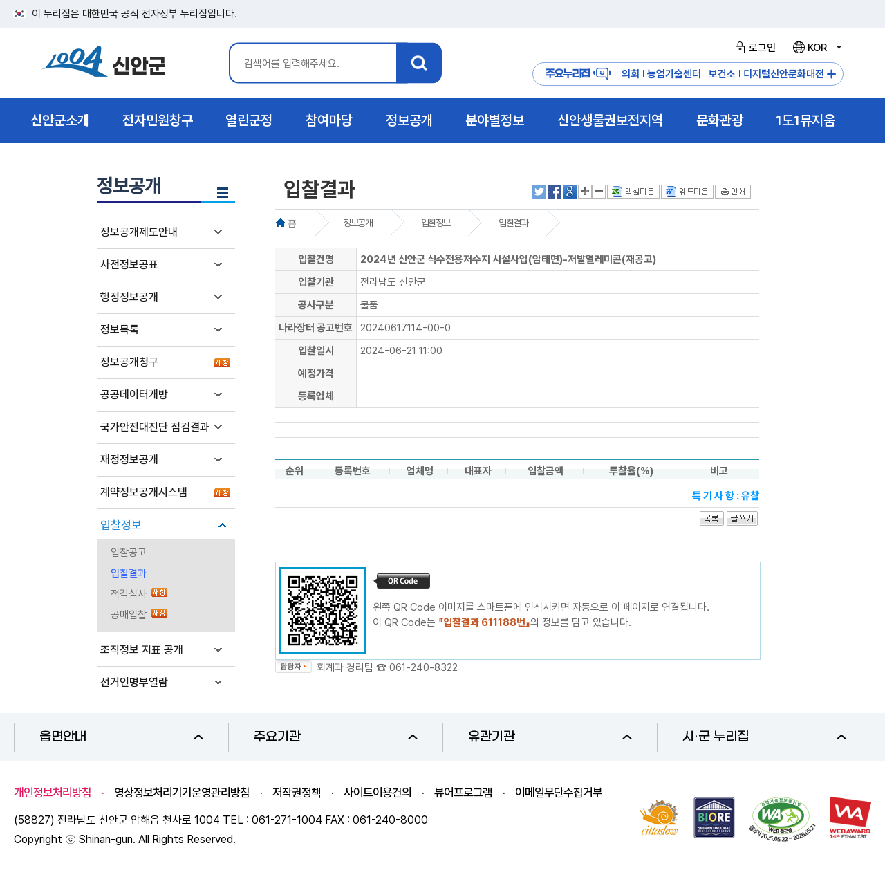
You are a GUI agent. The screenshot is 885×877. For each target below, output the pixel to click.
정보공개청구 (129, 362)
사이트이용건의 (377, 793)
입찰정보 (121, 525)
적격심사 (129, 594)
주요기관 (336, 737)
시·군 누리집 (764, 737)
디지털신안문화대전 (783, 74)
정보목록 (119, 329)
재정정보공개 (129, 459)
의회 (631, 74)
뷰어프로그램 (463, 793)
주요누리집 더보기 (831, 74)
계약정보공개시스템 (143, 492)
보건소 (722, 74)
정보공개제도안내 (139, 232)
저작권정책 (296, 793)
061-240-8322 (423, 667)
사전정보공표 (129, 264)
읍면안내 (121, 737)
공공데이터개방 (134, 394)
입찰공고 (129, 552)
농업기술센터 (674, 74)
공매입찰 (129, 615)
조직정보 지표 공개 (141, 649)
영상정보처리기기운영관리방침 (182, 793)
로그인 (753, 47)
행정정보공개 (129, 297)
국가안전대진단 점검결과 (154, 427)
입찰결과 (129, 573)
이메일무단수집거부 (558, 793)
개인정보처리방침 (52, 793)
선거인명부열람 (134, 682)
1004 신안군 (103, 63)
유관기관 (550, 737)
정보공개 (357, 222)
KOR (817, 47)
